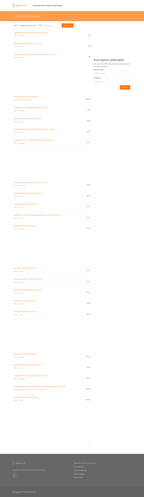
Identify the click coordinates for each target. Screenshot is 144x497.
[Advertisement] (52, 77)
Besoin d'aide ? (78, 477)
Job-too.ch (17, 492)
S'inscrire (125, 87)
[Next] (90, 443)
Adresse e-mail (99, 70)
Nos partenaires (79, 467)
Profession (97, 78)
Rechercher (67, 25)
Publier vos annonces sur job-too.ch (85, 463)
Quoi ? (16, 25)
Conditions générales (80, 470)
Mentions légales (79, 474)
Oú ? (40, 25)
